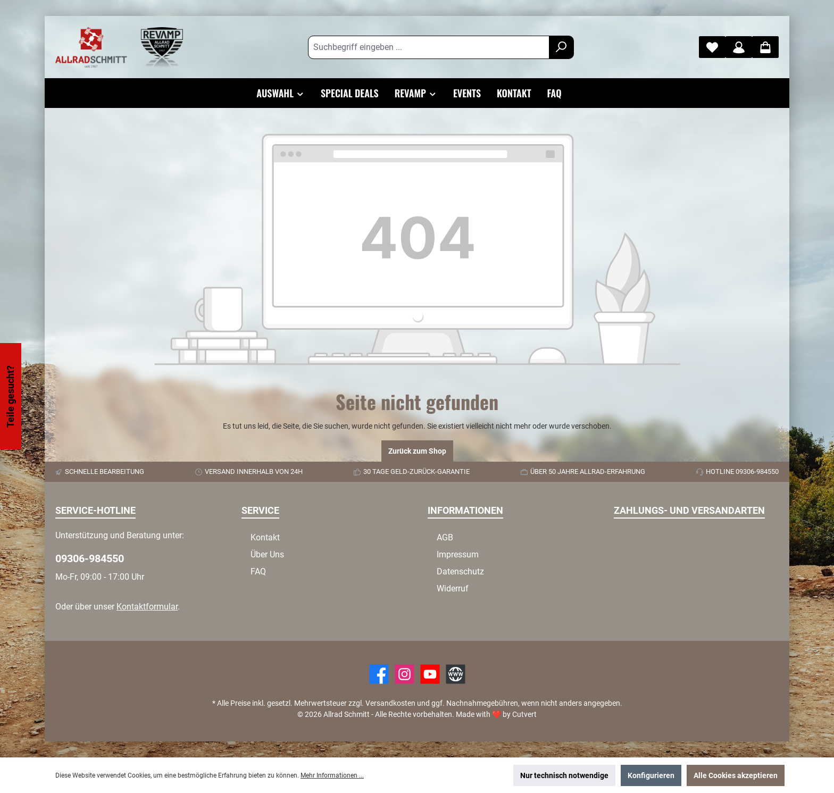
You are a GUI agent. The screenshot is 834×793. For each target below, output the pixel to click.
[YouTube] (430, 674)
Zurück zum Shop (417, 451)
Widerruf (453, 588)
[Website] (456, 674)
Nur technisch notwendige (564, 775)
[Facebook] (379, 674)
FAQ (258, 571)
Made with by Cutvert (496, 714)
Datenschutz (460, 571)
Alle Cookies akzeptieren (736, 775)
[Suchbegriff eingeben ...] (428, 47)
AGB (445, 537)
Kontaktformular (147, 607)
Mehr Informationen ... (332, 775)
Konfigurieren (651, 775)
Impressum (458, 554)
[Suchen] (561, 47)
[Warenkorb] (765, 47)
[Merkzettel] (712, 47)
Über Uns (267, 554)
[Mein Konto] (738, 47)
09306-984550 (89, 558)
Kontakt (265, 537)
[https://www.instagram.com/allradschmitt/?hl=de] (404, 674)
